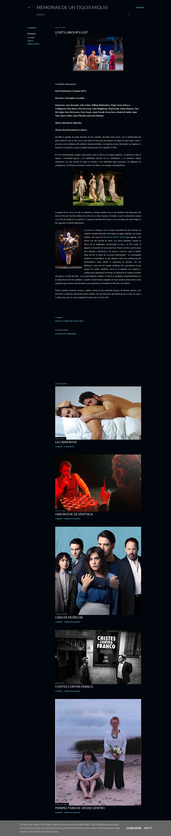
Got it (148, 828)
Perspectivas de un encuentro (80, 808)
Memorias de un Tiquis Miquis (72, 7)
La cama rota (66, 442)
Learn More (134, 828)
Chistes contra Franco (74, 686)
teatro (30, 41)
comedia (31, 37)
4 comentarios (69, 446)
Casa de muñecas (69, 617)
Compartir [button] (31, 28)
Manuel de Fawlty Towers (114, 237)
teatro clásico (33, 44)
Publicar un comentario (65, 334)
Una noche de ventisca (74, 514)
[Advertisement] (98, 358)
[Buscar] (140, 8)
